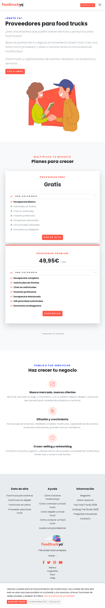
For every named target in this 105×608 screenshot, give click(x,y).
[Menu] (100, 5)
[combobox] (55, 196)
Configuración (37, 602)
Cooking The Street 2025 (85, 509)
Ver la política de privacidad (59, 596)
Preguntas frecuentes (85, 514)
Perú (52, 574)
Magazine (85, 495)
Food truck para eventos (19, 495)
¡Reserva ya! (87, 5)
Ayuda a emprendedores (52, 528)
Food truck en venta (19, 504)
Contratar (52, 313)
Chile (52, 578)
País (52, 556)
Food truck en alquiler (19, 500)
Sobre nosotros (85, 500)
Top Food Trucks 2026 (85, 504)
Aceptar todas (17, 602)
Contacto (85, 518)
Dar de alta (52, 237)
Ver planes (15, 71)
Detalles (54, 602)
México (52, 567)
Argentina (52, 571)
